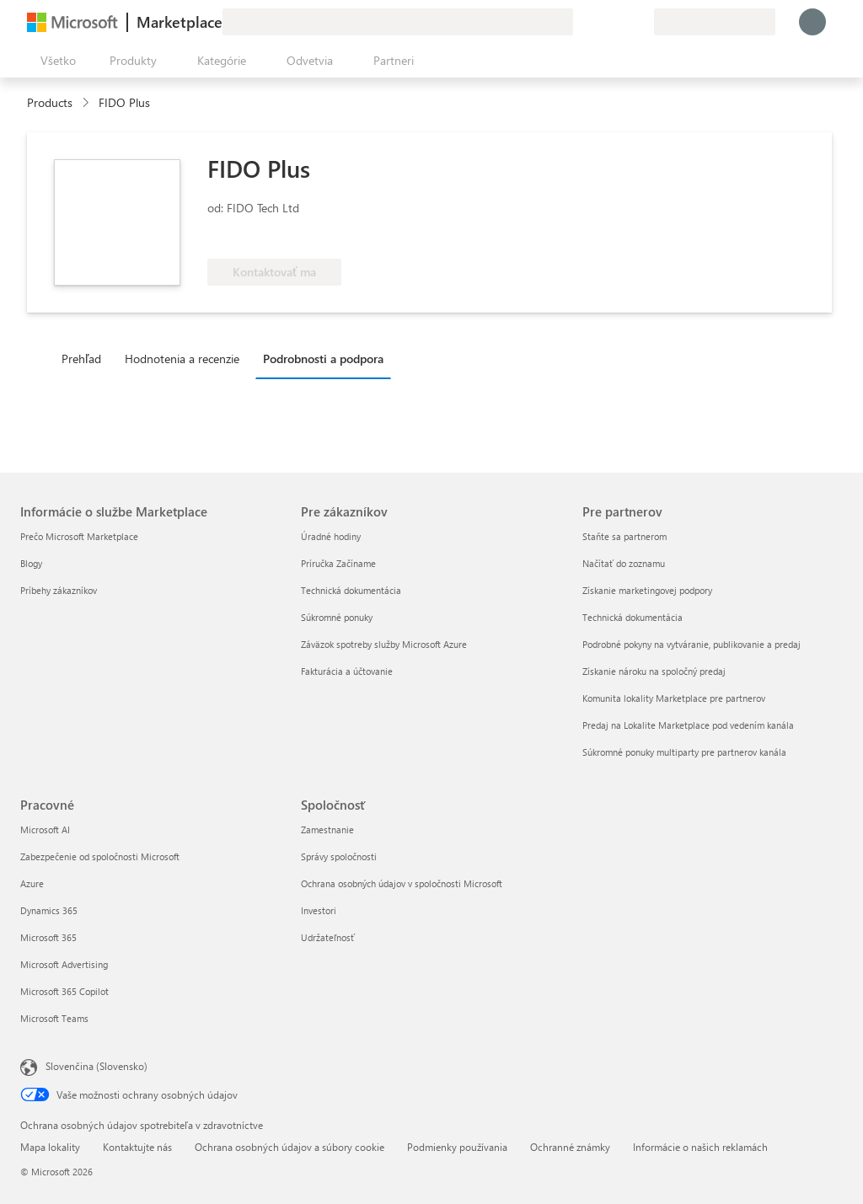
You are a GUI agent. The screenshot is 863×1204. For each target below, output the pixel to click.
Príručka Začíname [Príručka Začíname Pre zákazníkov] (338, 563)
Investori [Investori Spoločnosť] (318, 910)
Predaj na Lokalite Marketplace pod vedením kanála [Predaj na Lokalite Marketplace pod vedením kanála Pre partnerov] (688, 725)
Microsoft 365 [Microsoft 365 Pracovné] (48, 937)
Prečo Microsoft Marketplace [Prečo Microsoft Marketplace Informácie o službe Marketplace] (79, 536)
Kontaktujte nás (137, 1146)
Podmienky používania (457, 1146)
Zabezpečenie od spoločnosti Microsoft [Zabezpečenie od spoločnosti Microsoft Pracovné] (100, 856)
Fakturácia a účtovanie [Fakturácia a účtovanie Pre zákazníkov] (347, 671)
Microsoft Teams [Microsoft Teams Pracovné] (54, 1018)
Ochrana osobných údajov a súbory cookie (289, 1146)
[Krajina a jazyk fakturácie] (714, 21)
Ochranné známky (570, 1146)
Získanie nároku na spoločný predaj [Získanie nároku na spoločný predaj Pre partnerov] (654, 671)
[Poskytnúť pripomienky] (580, 22)
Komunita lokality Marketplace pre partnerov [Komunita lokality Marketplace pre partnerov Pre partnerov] (673, 698)
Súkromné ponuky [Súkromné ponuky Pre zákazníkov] (337, 617)
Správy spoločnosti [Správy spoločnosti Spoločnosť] (339, 856)
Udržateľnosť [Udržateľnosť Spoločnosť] (328, 937)
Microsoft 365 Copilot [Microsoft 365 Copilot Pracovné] (64, 991)
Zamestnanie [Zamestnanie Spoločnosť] (327, 829)
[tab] (85, 358)
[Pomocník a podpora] (600, 22)
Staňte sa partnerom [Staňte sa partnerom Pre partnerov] (624, 536)
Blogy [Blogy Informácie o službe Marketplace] (31, 563)
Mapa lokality (50, 1146)
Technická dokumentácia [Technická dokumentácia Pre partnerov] (632, 617)
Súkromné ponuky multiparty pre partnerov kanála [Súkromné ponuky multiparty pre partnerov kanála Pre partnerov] (684, 752)
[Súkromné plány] (640, 22)
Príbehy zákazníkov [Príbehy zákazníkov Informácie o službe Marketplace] (58, 590)
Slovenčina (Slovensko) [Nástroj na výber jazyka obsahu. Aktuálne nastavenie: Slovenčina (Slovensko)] (96, 1066)
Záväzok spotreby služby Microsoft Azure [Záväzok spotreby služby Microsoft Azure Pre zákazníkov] (384, 644)
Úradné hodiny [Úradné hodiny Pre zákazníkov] (331, 536)
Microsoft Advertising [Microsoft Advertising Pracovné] (64, 964)
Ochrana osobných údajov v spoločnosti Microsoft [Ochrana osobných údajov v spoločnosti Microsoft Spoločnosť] (401, 883)
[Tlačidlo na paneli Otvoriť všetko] (55, 61)
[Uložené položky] (620, 22)
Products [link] (49, 102)
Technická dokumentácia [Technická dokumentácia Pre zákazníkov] (351, 590)
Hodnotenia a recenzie (182, 358)
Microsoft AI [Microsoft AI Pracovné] (45, 829)
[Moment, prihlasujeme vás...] (812, 21)
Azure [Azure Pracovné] (32, 883)
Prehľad (81, 358)
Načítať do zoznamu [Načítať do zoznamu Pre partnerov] (623, 563)
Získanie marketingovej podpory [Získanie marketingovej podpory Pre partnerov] (647, 590)
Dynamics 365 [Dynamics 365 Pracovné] (49, 910)
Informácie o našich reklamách (700, 1146)
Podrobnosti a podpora (323, 358)
